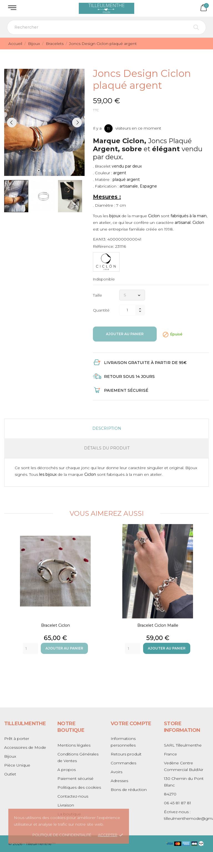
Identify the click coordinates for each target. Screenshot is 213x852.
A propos (66, 769)
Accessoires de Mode (25, 747)
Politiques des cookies (79, 787)
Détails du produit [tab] (107, 448)
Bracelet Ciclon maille (157, 625)
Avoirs (116, 771)
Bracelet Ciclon (55, 625)
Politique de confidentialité (61, 835)
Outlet (10, 774)
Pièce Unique (17, 765)
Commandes (123, 762)
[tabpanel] (44, 122)
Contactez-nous (72, 796)
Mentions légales (73, 745)
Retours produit (126, 754)
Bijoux (10, 756)
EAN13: (99, 239)
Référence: (103, 246)
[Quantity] (30, 648)
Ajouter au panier (125, 334)
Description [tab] (106, 428)
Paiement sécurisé (75, 778)
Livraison (65, 805)
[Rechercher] (106, 27)
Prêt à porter (16, 738)
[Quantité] (127, 310)
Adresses (119, 780)
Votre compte (131, 723)
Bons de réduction (129, 789)
